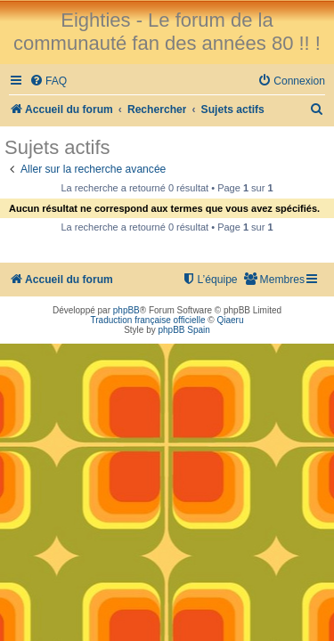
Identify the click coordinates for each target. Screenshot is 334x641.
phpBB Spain (183, 330)
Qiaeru (229, 320)
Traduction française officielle (148, 320)
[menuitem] (48, 81)
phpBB (126, 310)
